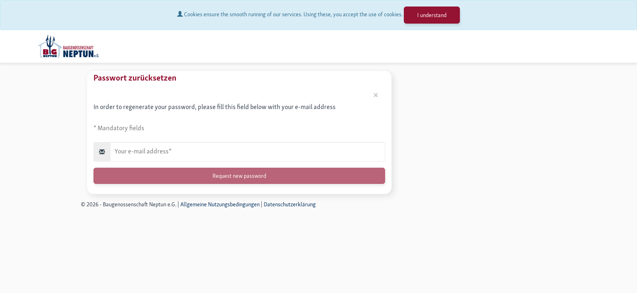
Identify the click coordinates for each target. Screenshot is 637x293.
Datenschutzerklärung (290, 204)
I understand (431, 15)
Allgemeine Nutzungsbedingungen (220, 204)
